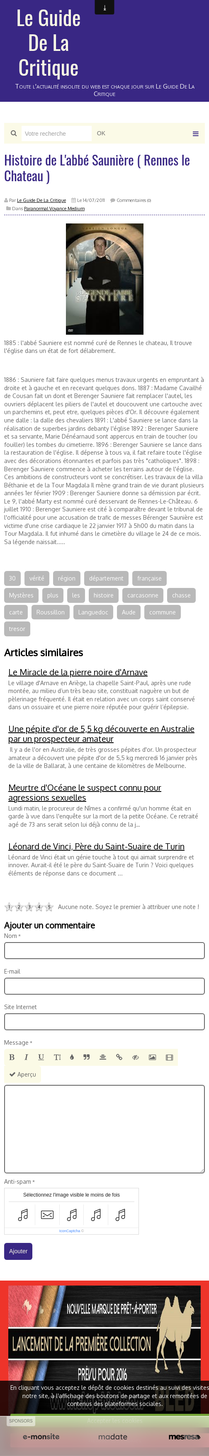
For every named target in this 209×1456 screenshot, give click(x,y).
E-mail (12, 971)
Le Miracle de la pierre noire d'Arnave (78, 672)
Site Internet (20, 1006)
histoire (104, 595)
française (149, 578)
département (106, 578)
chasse (181, 595)
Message (16, 1042)
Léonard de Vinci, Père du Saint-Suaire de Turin (96, 846)
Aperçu (22, 1074)
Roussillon (50, 612)
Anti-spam (17, 1181)
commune (162, 612)
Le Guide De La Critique (48, 41)
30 (12, 578)
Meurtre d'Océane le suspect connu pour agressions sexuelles (84, 792)
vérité (36, 578)
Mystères (21, 595)
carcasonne (142, 595)
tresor (17, 628)
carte (16, 612)
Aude (129, 612)
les (76, 595)
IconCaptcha (69, 1231)
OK (101, 133)
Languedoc (93, 612)
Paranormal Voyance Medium (54, 208)
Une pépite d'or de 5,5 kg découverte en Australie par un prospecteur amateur (101, 733)
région (66, 578)
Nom (10, 935)
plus (52, 595)
